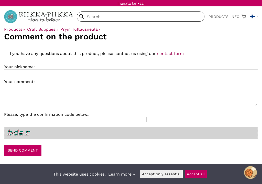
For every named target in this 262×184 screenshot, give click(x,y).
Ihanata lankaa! (131, 3)
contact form (170, 53)
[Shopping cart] (244, 16)
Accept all (196, 174)
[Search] (140, 17)
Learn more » (121, 174)
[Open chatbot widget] (250, 172)
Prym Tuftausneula (80, 29)
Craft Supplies (42, 29)
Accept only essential (161, 174)
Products (218, 17)
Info (235, 17)
